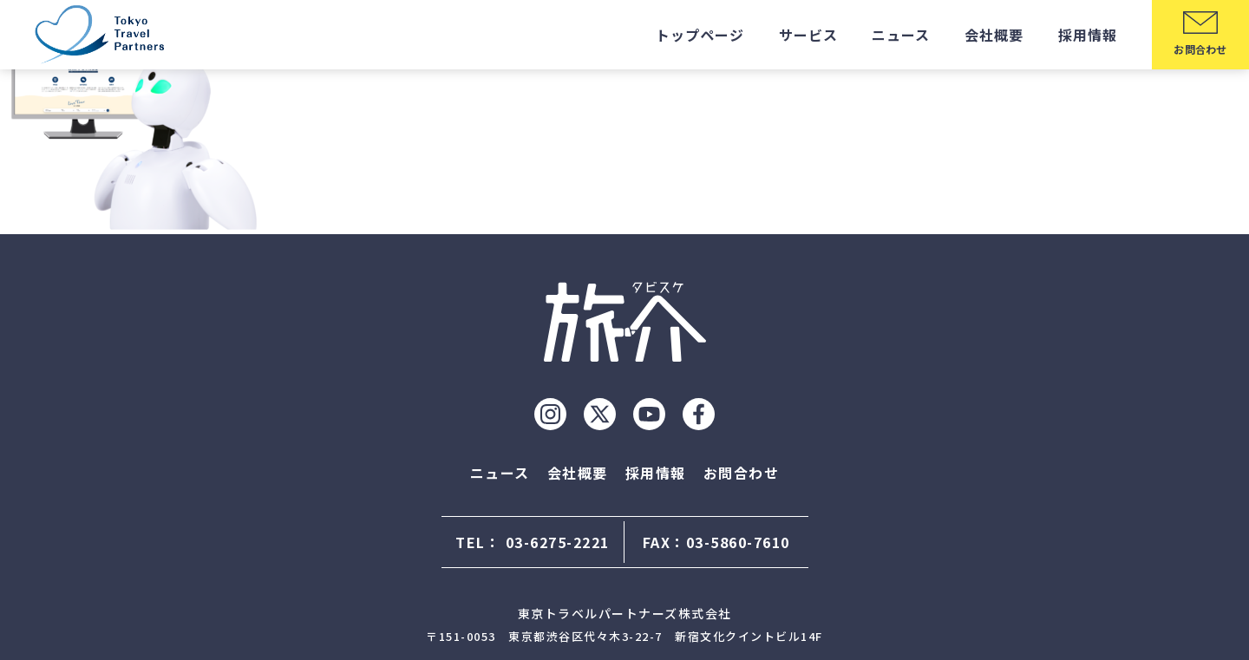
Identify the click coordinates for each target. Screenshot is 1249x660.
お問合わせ (741, 472)
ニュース (901, 34)
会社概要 (994, 34)
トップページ (700, 34)
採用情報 (1087, 34)
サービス (808, 34)
